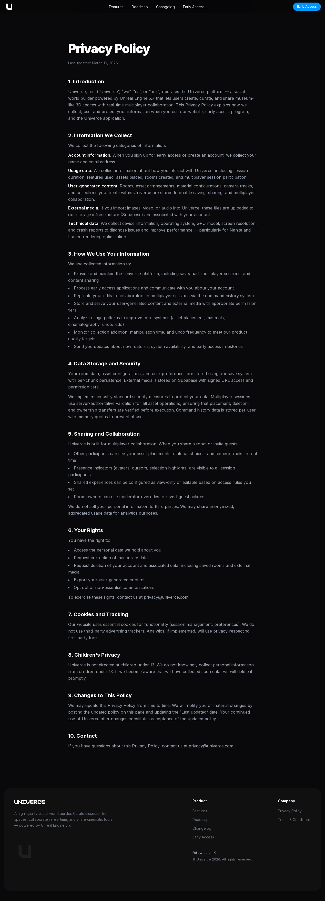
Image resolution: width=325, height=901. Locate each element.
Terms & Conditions (294, 819)
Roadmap (140, 7)
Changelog (165, 7)
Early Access (194, 7)
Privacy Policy (290, 811)
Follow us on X (204, 852)
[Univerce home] (8, 7)
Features (116, 7)
